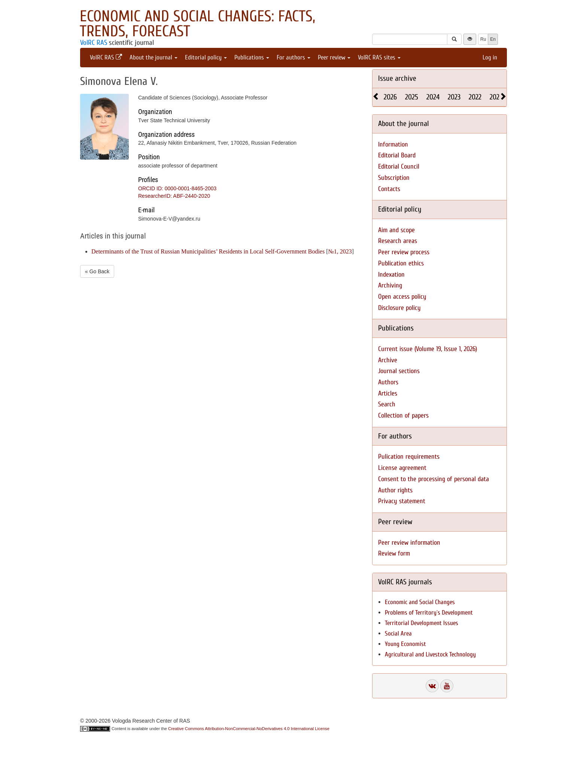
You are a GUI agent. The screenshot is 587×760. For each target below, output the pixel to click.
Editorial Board (397, 155)
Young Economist (405, 643)
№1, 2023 (340, 251)
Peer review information (409, 543)
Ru (483, 39)
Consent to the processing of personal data (433, 479)
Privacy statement (401, 501)
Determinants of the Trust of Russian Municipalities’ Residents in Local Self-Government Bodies (208, 251)
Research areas (397, 241)
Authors (388, 382)
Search (386, 404)
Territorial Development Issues (421, 623)
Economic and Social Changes (420, 602)
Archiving (390, 285)
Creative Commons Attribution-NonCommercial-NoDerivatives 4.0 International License (248, 728)
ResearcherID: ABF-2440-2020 (174, 196)
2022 (475, 97)
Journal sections (399, 371)
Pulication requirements (409, 457)
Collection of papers (403, 415)
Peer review (334, 57)
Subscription (394, 178)
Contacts (389, 189)
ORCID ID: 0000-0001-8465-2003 (177, 188)
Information (393, 144)
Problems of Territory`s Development (429, 612)
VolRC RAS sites (379, 57)
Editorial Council (398, 166)
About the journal (153, 57)
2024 (433, 97)
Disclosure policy (399, 308)
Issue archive (397, 78)
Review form (394, 553)
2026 (390, 97)
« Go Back (97, 271)
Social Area (398, 633)
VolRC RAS (93, 43)
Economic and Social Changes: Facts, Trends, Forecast (197, 23)
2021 (496, 97)
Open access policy (402, 297)
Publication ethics (401, 263)
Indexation (391, 275)
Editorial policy (206, 57)
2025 (411, 97)
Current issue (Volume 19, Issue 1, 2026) (427, 349)
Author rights (395, 490)
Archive (387, 360)
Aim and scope (396, 230)
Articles (387, 393)
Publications (251, 57)
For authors (293, 57)
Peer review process (403, 252)
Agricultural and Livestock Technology (430, 654)
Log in (490, 57)
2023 (454, 97)
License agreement (402, 468)
